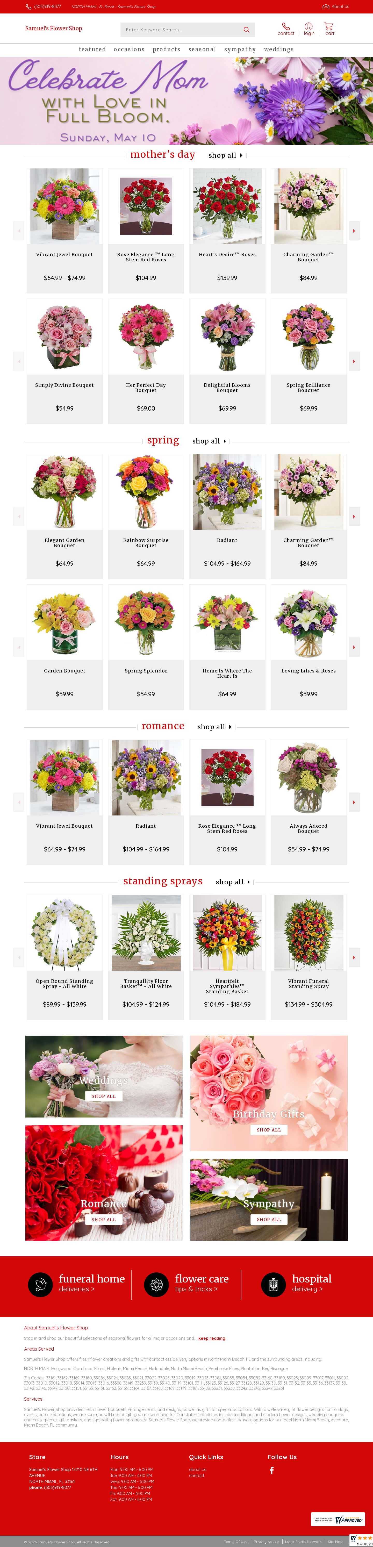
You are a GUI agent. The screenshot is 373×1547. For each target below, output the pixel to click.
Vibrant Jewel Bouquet (64, 254)
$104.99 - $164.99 (227, 563)
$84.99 (309, 278)
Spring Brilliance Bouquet (309, 387)
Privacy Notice (266, 1541)
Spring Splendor (146, 671)
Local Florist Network (303, 1541)
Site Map (335, 1541)
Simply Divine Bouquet (64, 385)
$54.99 (65, 408)
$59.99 (65, 694)
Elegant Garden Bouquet (65, 542)
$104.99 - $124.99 (146, 1004)
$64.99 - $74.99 (64, 278)
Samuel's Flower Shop (53, 28)
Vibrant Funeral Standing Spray (308, 983)
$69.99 (227, 408)
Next (354, 231)
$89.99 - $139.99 (65, 1004)
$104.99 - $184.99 (227, 1004)
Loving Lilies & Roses (309, 671)
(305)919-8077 (47, 6)
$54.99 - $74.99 (308, 849)
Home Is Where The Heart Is (227, 673)
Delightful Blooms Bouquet (227, 387)
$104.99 (146, 278)
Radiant (227, 540)
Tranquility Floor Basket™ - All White (146, 983)
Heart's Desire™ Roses (227, 254)
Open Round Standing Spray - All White (65, 983)
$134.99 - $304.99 (309, 1004)
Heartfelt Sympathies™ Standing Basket (227, 986)
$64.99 (65, 563)
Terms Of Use (235, 1541)
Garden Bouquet (64, 671)
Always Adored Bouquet (309, 828)
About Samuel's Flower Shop (56, 1327)
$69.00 (146, 408)
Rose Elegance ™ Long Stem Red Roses (146, 257)
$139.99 (227, 278)
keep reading (211, 1338)
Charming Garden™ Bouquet (308, 257)
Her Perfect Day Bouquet (146, 387)
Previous (18, 231)
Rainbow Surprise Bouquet (146, 542)
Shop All (223, 156)
